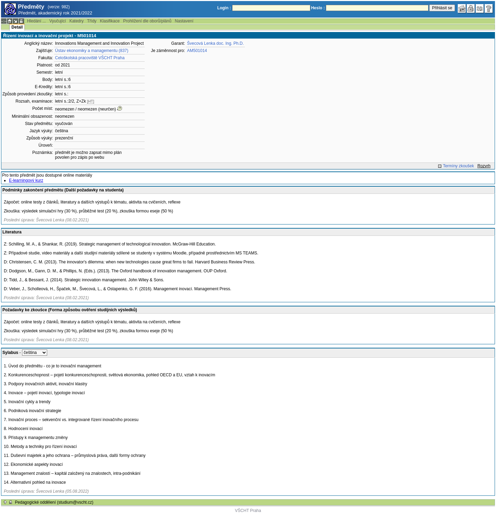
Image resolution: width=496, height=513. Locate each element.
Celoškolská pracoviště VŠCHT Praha (90, 57)
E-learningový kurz (26, 180)
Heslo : (318, 8)
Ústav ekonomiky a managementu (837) (91, 50)
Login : (224, 8)
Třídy (91, 21)
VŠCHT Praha (248, 510)
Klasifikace (110, 21)
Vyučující (57, 21)
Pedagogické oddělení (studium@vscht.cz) (54, 502)
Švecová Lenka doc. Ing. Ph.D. (215, 43)
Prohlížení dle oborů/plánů (147, 21)
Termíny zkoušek (458, 166)
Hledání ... (36, 21)
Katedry (76, 21)
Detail (17, 27)
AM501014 (197, 50)
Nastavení (184, 21)
